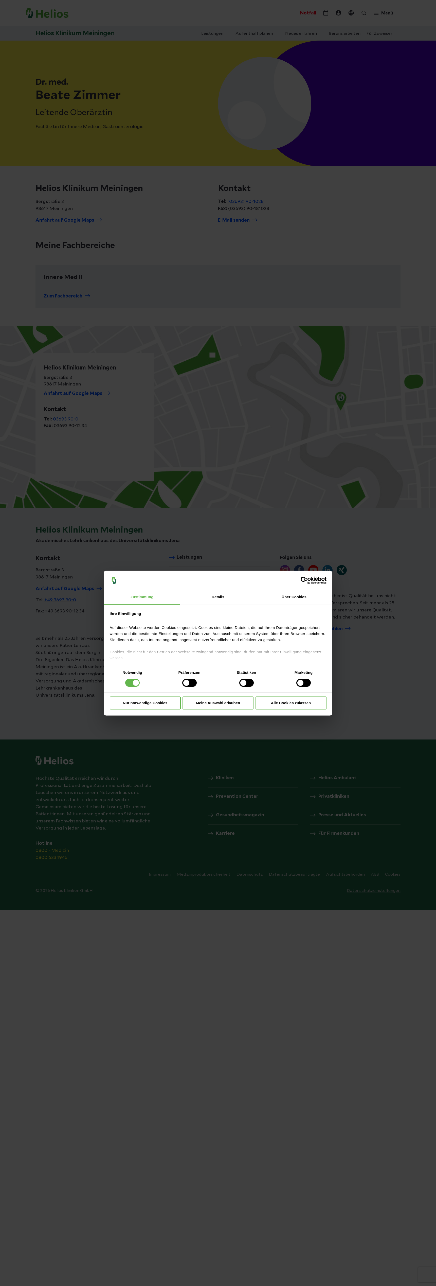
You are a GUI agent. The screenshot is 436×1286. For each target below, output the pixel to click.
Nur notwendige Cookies (145, 703)
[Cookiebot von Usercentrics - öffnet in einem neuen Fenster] (304, 580)
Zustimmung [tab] (142, 597)
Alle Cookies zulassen (291, 703)
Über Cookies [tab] (294, 597)
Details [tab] (218, 597)
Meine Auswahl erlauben (218, 703)
